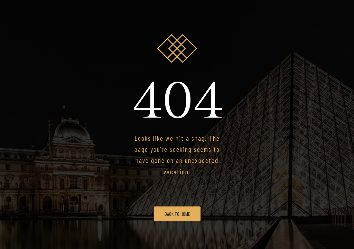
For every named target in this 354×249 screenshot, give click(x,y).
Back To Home (177, 214)
